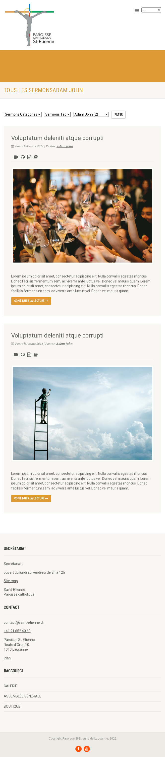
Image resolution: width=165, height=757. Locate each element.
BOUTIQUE (12, 706)
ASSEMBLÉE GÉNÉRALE (22, 696)
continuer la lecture (31, 301)
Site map (11, 581)
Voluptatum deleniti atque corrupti (57, 138)
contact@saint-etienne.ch (24, 622)
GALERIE (10, 686)
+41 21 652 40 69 (17, 631)
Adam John (64, 146)
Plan (7, 658)
